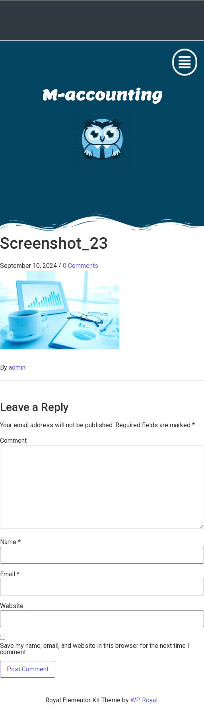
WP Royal (143, 700)
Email (9, 574)
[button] (184, 62)
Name (10, 542)
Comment (13, 441)
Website (11, 606)
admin (17, 367)
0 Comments (80, 265)
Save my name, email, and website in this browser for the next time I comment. (94, 649)
